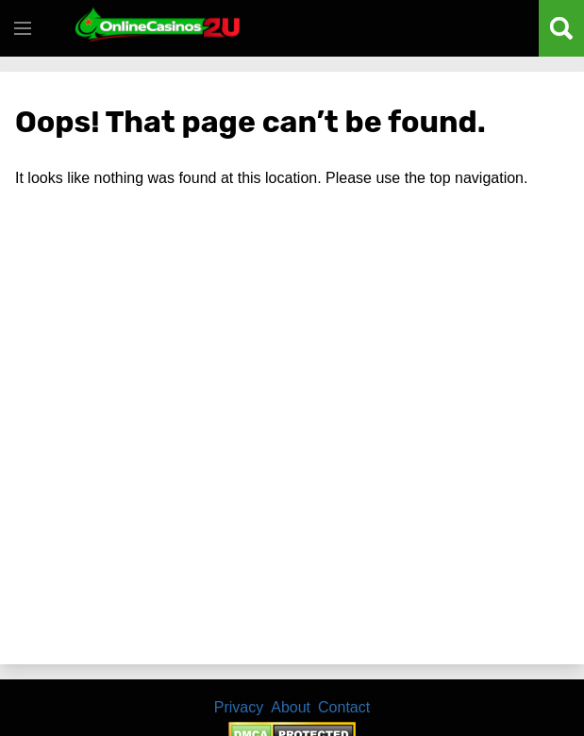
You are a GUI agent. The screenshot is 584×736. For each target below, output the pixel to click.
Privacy (238, 707)
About (290, 707)
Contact (344, 707)
